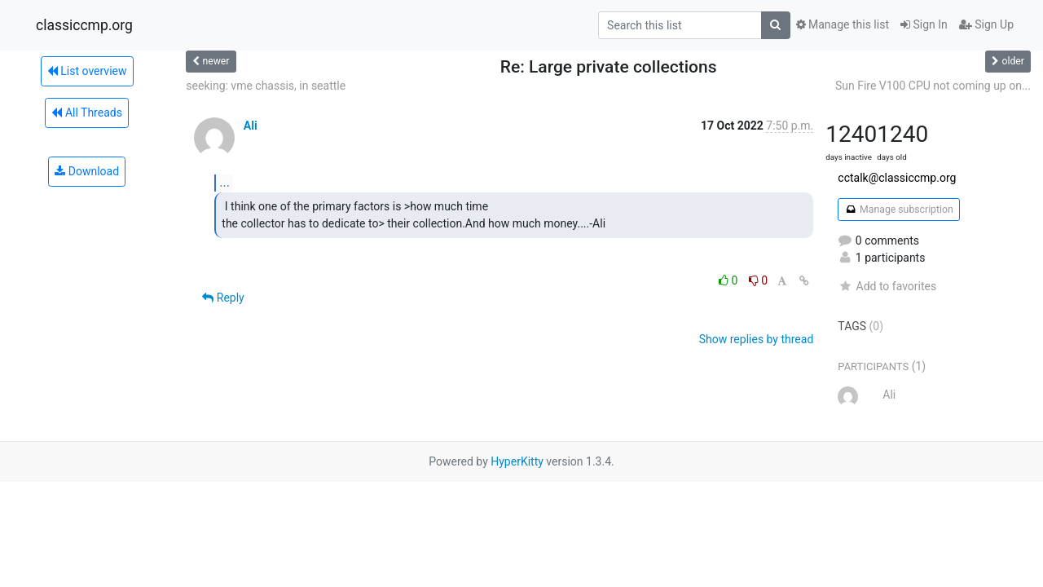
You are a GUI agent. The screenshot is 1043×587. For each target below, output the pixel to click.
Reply (223, 297)
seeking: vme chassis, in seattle (265, 85)
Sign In (924, 24)
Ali (250, 125)
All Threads (86, 112)
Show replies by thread (756, 339)
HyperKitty (517, 461)
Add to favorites (887, 286)
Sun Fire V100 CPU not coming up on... (933, 85)
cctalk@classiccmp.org (897, 177)
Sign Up (986, 24)
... (224, 182)
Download (87, 171)
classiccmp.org (84, 25)
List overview (87, 70)
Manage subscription (898, 209)
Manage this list (842, 24)
